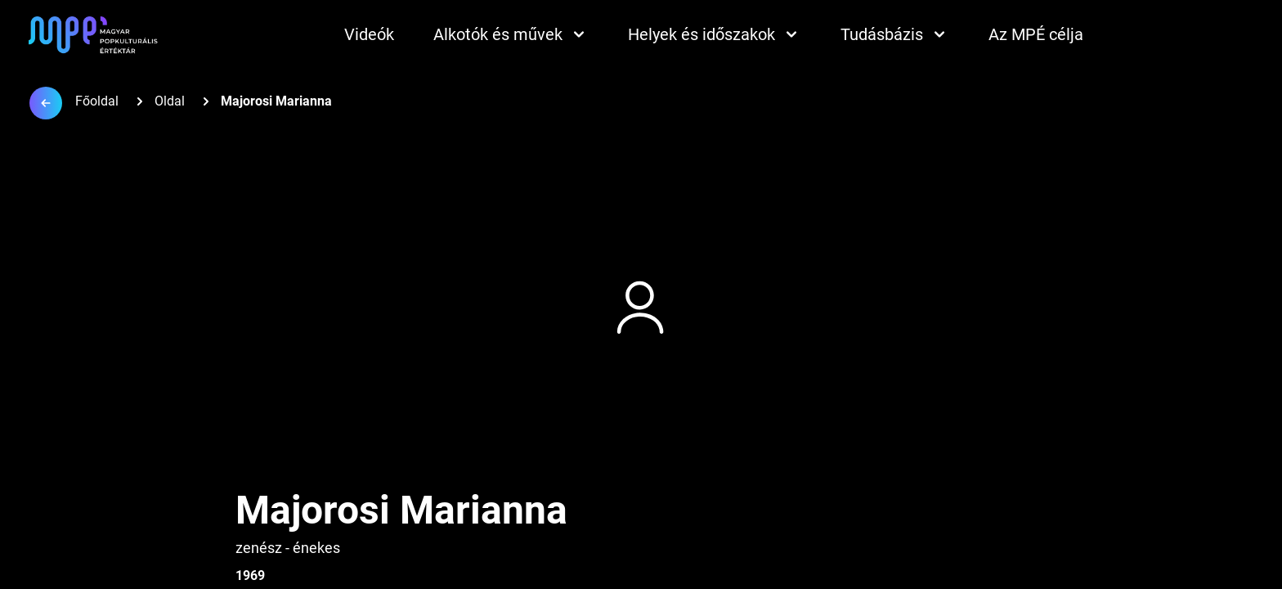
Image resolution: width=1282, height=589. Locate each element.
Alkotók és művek (511, 34)
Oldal (170, 101)
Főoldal (97, 101)
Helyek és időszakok (714, 34)
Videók (369, 34)
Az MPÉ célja (1035, 34)
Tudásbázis (894, 34)
